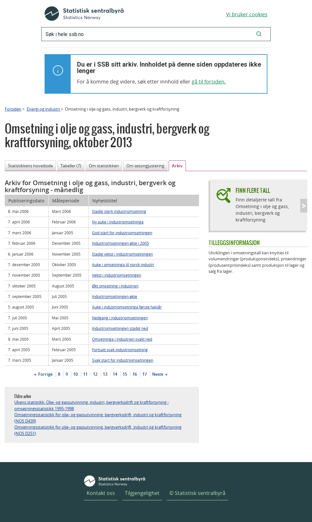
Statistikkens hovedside (30, 166)
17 (144, 374)
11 (85, 374)
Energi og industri (44, 109)
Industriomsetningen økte (114, 296)
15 (125, 374)
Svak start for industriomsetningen (122, 360)
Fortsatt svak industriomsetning (120, 349)
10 (75, 374)
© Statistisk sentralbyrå (197, 493)
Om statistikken (104, 166)
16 (134, 374)
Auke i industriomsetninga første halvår (127, 306)
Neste (158, 374)
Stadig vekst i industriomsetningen (122, 254)
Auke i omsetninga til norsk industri (123, 264)
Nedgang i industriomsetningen (120, 317)
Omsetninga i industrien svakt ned (122, 339)
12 (95, 374)
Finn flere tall (253, 190)
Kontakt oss (101, 493)
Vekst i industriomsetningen (116, 275)
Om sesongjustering (145, 166)
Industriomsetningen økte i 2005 (120, 243)
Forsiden (13, 109)
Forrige (45, 374)
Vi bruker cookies (246, 14)
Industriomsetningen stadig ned (120, 328)
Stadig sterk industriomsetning (119, 211)
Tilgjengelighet (142, 493)
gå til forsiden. (209, 81)
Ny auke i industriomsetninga (118, 221)
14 (115, 374)
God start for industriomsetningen (122, 232)
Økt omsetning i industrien (115, 285)
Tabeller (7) (70, 166)
